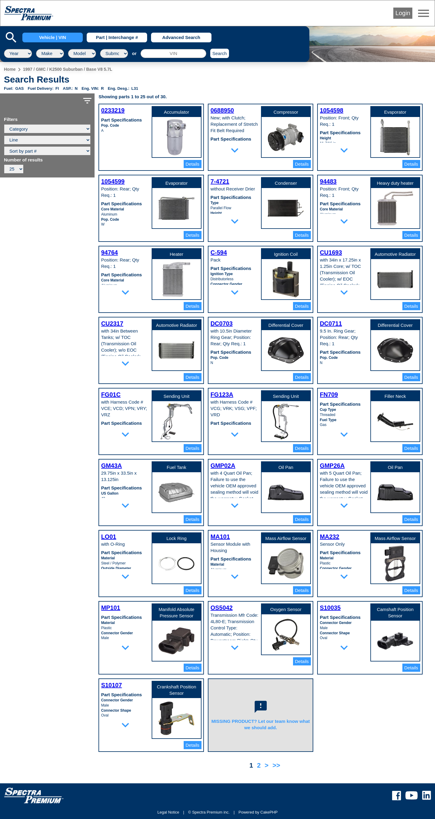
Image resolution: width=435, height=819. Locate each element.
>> (276, 765)
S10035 (330, 607)
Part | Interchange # (117, 37)
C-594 (219, 252)
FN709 (329, 394)
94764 (109, 252)
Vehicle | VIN (52, 37)
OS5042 (222, 607)
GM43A (111, 465)
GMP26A (332, 465)
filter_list (87, 100)
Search (219, 53)
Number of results (23, 160)
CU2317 (112, 323)
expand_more (234, 150)
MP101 (110, 607)
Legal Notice (168, 812)
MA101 (220, 536)
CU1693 (331, 252)
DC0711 (331, 323)
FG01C (111, 394)
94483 (328, 181)
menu (423, 13)
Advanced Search (181, 37)
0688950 (222, 110)
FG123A (222, 394)
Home (10, 69)
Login (402, 13)
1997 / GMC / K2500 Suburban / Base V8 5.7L (67, 69)
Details (192, 164)
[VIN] (173, 53)
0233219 (113, 110)
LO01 (108, 536)
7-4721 (220, 181)
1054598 (331, 110)
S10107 (111, 685)
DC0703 (222, 323)
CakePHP (269, 812)
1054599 (113, 181)
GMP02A (223, 465)
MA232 (329, 536)
